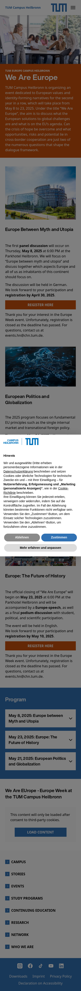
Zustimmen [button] (59, 537)
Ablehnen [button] (22, 537)
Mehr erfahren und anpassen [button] (40, 547)
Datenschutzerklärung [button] (18, 471)
